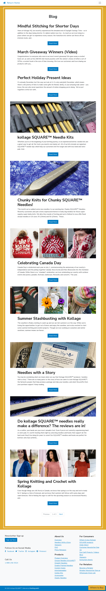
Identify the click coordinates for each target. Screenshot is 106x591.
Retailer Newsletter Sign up (89, 570)
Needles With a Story (63, 542)
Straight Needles (61, 563)
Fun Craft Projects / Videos (89, 552)
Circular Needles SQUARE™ (65, 560)
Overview (58, 540)
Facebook (9, 551)
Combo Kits (59, 573)
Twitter (19, 551)
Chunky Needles (61, 578)
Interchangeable (60, 570)
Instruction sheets (86, 560)
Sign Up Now (11, 540)
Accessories (59, 575)
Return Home (11, 2)
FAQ (56, 547)
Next (61, 514)
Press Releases (60, 550)
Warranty (58, 545)
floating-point (34, 588)
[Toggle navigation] (100, 3)
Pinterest (41, 551)
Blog (81, 555)
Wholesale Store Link (87, 573)
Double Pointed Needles (64, 565)
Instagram (30, 551)
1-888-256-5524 (11, 563)
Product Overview (61, 558)
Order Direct (83, 545)
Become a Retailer (86, 568)
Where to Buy (96, 587)
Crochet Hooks (60, 568)
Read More (53, 43)
